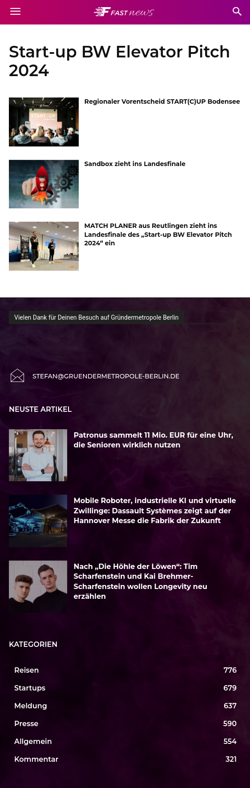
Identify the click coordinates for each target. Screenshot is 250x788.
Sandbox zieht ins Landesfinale (135, 164)
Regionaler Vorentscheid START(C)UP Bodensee (162, 101)
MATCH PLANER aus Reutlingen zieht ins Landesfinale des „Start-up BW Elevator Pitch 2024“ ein (158, 234)
